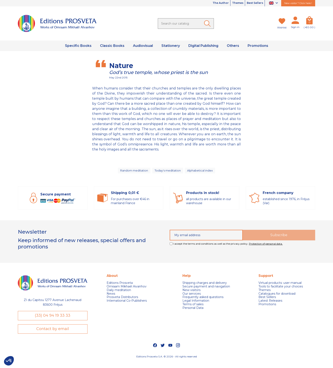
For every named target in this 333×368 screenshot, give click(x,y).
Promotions (267, 307)
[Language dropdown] (274, 3)
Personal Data (192, 311)
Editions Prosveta (120, 286)
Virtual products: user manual (280, 286)
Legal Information (195, 304)
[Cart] (309, 21)
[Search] (186, 23)
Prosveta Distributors (122, 300)
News (111, 297)
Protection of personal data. (266, 246)
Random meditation (134, 172)
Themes (232, 3)
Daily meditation (119, 293)
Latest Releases (270, 304)
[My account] (295, 21)
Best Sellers (253, 3)
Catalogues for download (276, 297)
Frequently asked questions (202, 300)
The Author (211, 3)
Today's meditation (168, 172)
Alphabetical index (201, 172)
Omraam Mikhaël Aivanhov (127, 289)
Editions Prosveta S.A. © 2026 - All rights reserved (166, 362)
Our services (191, 297)
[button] (9, 361)
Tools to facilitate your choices (280, 289)
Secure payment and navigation (206, 289)
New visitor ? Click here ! (298, 3)
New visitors (191, 293)
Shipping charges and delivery (204, 286)
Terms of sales (192, 307)
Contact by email (52, 334)
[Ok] (208, 24)
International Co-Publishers (127, 304)
